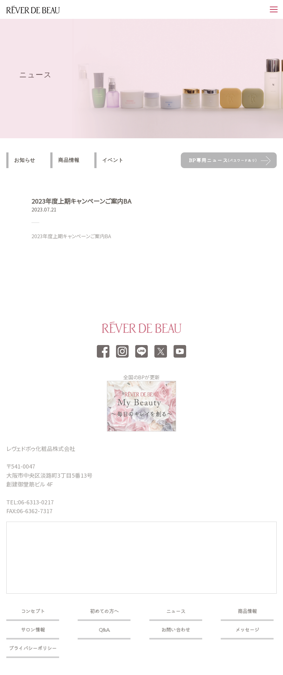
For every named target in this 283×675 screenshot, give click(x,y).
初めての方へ (104, 611)
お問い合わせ (175, 629)
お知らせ (24, 160)
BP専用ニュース (223, 160)
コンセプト (33, 611)
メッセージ (247, 629)
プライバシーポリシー (33, 648)
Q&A (104, 629)
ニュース (175, 611)
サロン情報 (33, 629)
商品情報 (68, 160)
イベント (112, 160)
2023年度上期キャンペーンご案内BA (71, 236)
